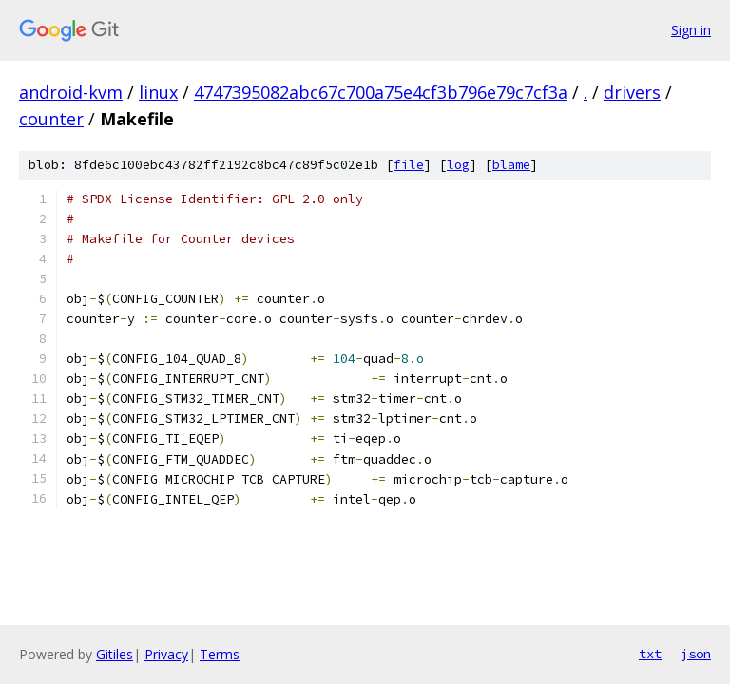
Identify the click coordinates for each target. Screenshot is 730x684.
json (696, 653)
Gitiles (114, 654)
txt (650, 653)
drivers (632, 92)
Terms (220, 654)
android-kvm (71, 92)
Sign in (691, 30)
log (458, 165)
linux (158, 92)
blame (511, 165)
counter (51, 118)
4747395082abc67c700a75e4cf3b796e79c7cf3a (380, 92)
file (409, 165)
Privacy (166, 654)
